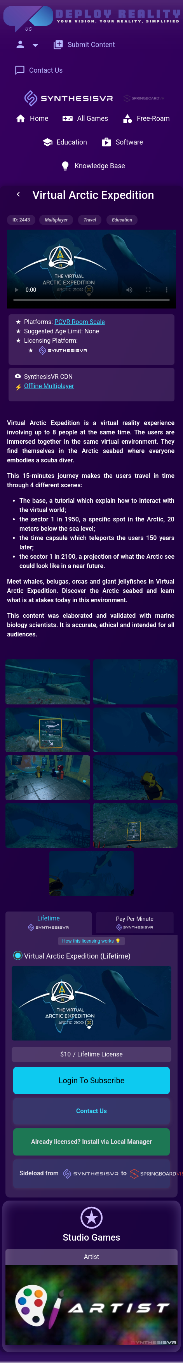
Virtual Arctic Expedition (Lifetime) (77, 956)
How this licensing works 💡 (91, 941)
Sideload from (94, 1173)
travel (90, 220)
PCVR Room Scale (79, 322)
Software (122, 142)
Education (64, 142)
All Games (85, 118)
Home (31, 118)
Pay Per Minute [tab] (134, 923)
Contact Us (38, 70)
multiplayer (56, 220)
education (122, 220)
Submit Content (84, 44)
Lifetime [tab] (48, 923)
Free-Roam (146, 118)
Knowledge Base (92, 165)
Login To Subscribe (92, 1080)
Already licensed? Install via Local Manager (91, 1141)
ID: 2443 (21, 220)
